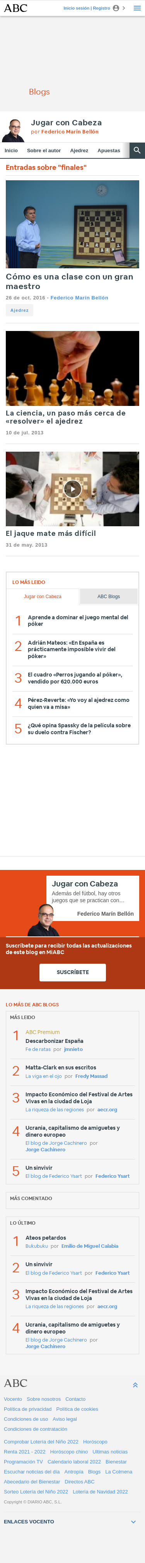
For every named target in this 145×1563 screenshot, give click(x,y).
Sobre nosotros (44, 1399)
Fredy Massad (91, 1076)
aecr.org (107, 1109)
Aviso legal (65, 1419)
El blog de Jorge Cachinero (56, 1143)
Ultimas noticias (110, 1452)
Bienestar (116, 1462)
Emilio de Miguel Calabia (89, 1246)
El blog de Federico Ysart (54, 1176)
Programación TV (23, 1462)
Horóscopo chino (69, 1452)
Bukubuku (37, 1246)
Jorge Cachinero (45, 1149)
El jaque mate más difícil (51, 533)
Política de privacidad (28, 1409)
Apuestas (108, 150)
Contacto (75, 1399)
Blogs (94, 1472)
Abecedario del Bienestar (32, 1482)
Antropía (74, 1472)
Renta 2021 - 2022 (25, 1452)
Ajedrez (79, 150)
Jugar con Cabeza (66, 123)
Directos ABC (79, 1482)
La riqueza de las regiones (55, 1109)
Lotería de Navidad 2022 (100, 1492)
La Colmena (118, 1472)
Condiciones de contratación (35, 1429)
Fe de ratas (38, 1049)
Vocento (13, 1399)
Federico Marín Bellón (79, 298)
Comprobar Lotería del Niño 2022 (41, 1442)
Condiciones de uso (26, 1419)
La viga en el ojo (44, 1076)
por (65, 132)
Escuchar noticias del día (32, 1472)
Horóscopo (95, 1442)
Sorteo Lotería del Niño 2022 (36, 1492)
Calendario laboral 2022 (74, 1462)
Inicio (11, 150)
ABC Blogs (108, 596)
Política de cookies (77, 1409)
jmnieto (73, 1049)
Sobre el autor (44, 150)
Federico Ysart (113, 1176)
